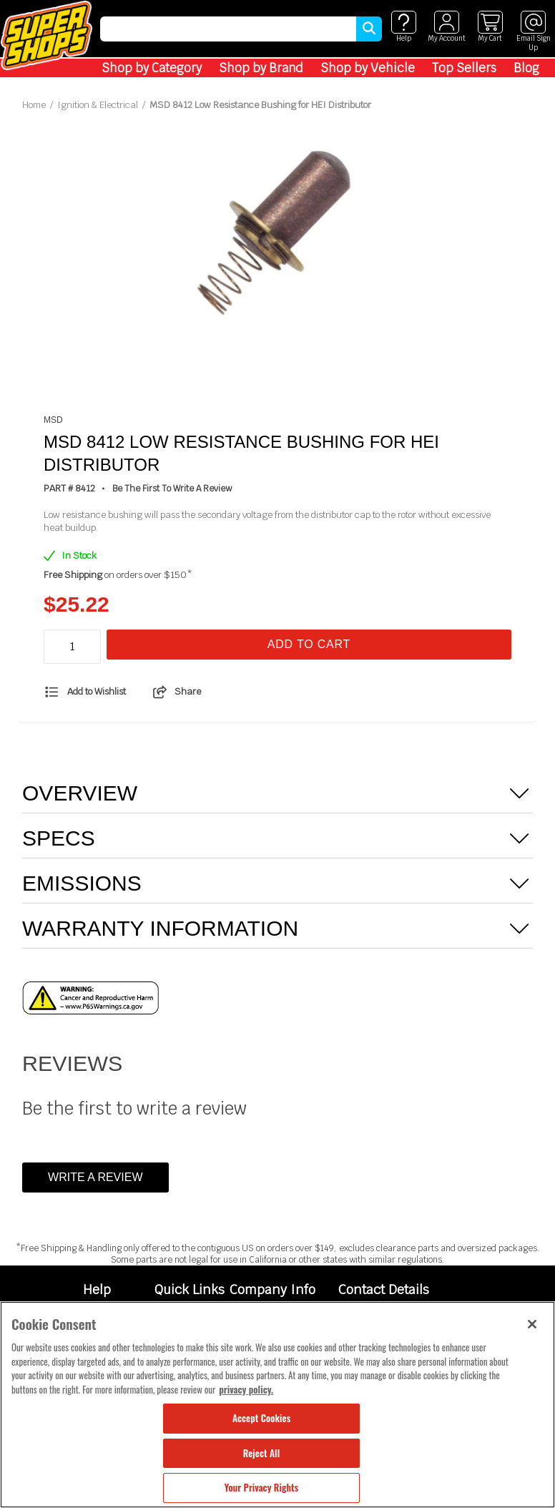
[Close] (532, 1324)
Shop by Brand (261, 68)
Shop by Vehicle (367, 68)
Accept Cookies (261, 1418)
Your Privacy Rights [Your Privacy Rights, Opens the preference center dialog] (261, 1487)
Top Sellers (464, 68)
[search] (228, 28)
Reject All (261, 1453)
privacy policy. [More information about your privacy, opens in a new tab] (246, 1389)
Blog (526, 68)
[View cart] (489, 27)
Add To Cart (308, 644)
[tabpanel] (277, 235)
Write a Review (95, 1177)
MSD (53, 420)
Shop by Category (152, 68)
